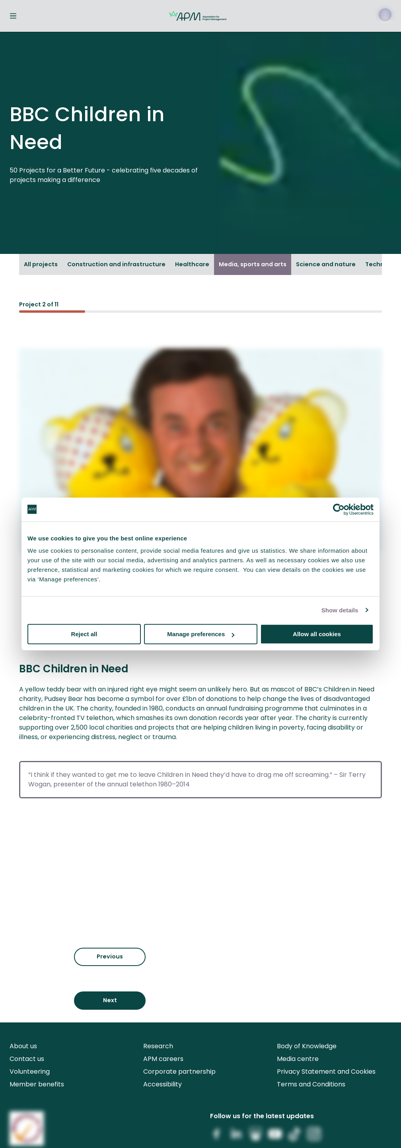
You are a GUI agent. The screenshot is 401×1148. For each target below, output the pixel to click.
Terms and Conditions (311, 1084)
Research (158, 1046)
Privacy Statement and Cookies (326, 1071)
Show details (339, 610)
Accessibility (162, 1084)
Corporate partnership (179, 1071)
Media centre (298, 1058)
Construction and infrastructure (116, 264)
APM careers (163, 1058)
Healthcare (192, 264)
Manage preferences (200, 634)
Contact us (27, 1058)
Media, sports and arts (252, 264)
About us (23, 1046)
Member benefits (37, 1084)
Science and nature (326, 264)
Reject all (84, 634)
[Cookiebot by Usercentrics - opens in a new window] (339, 509)
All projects (41, 264)
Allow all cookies (317, 634)
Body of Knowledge (307, 1046)
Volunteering (30, 1071)
